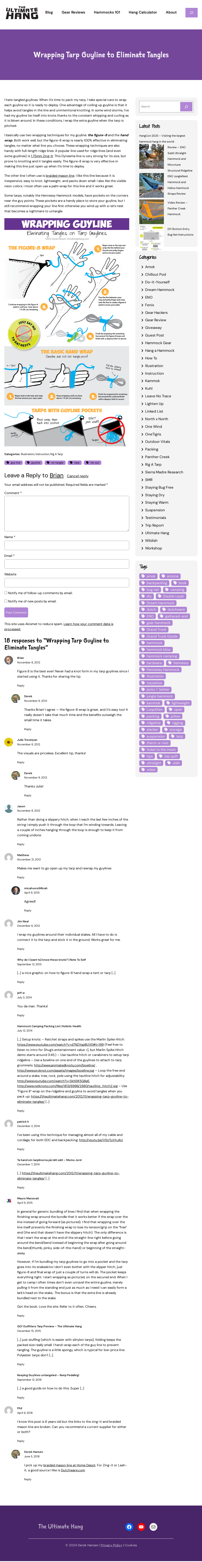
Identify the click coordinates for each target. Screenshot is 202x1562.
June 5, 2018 (32, 1457)
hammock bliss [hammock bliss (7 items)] (159, 649)
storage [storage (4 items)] (176, 729)
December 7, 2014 (28, 1165)
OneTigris (153, 434)
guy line (15, 462)
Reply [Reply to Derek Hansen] (27, 1480)
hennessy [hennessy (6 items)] (181, 663)
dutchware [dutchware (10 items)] (176, 609)
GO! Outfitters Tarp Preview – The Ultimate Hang (49, 1327)
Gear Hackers (156, 312)
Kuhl (149, 388)
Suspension (155, 510)
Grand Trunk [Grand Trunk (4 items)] (156, 629)
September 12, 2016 (29, 1380)
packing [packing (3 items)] (153, 716)
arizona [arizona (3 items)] (172, 576)
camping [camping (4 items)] (177, 589)
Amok (150, 266)
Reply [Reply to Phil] (20, 1442)
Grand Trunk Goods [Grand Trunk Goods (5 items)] (162, 636)
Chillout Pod (155, 274)
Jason (21, 807)
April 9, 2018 (25, 1414)
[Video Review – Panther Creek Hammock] (151, 212)
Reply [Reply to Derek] (27, 730)
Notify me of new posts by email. (32, 601)
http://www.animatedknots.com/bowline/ (64, 1066)
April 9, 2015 (32, 894)
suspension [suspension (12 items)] (156, 736)
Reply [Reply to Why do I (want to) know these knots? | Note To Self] (20, 983)
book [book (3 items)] (183, 583)
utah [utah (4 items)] (176, 763)
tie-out (94, 462)
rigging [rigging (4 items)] (177, 723)
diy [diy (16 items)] (149, 596)
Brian (57, 475)
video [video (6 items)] (151, 769)
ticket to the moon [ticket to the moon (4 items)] (161, 749)
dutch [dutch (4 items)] (151, 609)
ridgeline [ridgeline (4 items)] (154, 723)
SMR (149, 479)
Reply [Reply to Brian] (20, 686)
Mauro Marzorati (28, 1199)
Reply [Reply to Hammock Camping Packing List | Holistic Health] (20, 1112)
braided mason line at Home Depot (69, 1466)
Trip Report (154, 525)
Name (9, 537)
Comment (13, 493)
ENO (149, 297)
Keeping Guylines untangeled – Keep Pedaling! (48, 1376)
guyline (35, 462)
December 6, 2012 (28, 927)
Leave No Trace (158, 396)
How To (151, 358)
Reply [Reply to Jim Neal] (20, 950)
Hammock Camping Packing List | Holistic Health (49, 1027)
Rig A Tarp (56, 454)
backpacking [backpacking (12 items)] (157, 583)
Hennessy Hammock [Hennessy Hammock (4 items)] (163, 669)
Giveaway (153, 327)
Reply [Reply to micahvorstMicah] (27, 911)
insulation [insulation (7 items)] (154, 683)
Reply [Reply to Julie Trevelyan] (20, 763)
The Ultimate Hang (60, 1527)
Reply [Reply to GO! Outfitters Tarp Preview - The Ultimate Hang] (20, 1365)
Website (10, 574)
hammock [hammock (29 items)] (154, 643)
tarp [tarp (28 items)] (179, 736)
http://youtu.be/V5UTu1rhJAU (101, 1141)
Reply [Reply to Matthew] (20, 878)
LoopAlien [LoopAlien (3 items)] (155, 709)
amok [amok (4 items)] (151, 576)
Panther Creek (157, 456)
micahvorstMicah (36, 889)
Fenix (149, 305)
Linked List (154, 411)
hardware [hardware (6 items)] (154, 663)
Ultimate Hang (157, 532)
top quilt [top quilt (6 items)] (171, 756)
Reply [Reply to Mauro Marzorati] (20, 1316)
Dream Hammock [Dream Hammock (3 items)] (160, 603)
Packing (151, 449)
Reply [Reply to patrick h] (20, 1150)
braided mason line (60, 175)
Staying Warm (156, 502)
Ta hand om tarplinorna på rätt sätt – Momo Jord (49, 1161)
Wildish (151, 540)
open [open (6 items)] (178, 709)
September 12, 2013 (29, 965)
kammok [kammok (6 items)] (153, 703)
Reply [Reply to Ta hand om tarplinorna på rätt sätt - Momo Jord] (20, 1188)
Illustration (27, 454)
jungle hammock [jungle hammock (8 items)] (160, 696)
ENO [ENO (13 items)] (150, 616)
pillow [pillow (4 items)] (175, 716)
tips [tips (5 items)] (150, 756)
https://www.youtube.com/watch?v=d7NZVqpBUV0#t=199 (60, 1045)
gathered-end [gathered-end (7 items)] (176, 616)
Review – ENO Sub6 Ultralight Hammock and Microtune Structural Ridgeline (180, 158)
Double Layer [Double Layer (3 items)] (173, 596)
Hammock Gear (158, 342)
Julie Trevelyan (27, 741)
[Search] (186, 106)
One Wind (153, 426)
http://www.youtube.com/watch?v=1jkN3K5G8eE (53, 1082)
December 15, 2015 (29, 1332)
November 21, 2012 (29, 860)
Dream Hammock (159, 289)
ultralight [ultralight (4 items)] (154, 763)
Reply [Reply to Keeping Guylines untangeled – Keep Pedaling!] (20, 1398)
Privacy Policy (111, 1546)
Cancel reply (77, 476)
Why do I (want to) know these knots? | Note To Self (51, 961)
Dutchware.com (73, 1471)
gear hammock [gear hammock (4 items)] (158, 622)
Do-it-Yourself (157, 282)
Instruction (42, 454)
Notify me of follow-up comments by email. (40, 593)
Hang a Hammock (159, 350)
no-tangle (57, 462)
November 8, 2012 (28, 663)
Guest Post (154, 335)
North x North (156, 418)
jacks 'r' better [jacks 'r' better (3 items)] (158, 689)
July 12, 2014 (24, 1031)
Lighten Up (154, 403)
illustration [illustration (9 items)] (155, 676)
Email (9, 556)
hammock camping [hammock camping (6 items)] (162, 656)
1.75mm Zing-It (42, 156)
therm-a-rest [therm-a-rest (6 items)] (157, 743)
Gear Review (155, 320)
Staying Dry (155, 495)
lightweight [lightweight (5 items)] (180, 703)
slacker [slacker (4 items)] (152, 729)
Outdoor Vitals (157, 441)
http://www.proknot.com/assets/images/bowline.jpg (55, 1071)
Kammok (152, 380)
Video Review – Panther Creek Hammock (178, 208)
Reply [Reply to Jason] (20, 845)
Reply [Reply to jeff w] (20, 1016)
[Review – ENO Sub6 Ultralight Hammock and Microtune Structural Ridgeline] (151, 157)
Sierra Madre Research (164, 472)
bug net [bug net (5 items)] (153, 589)
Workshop (153, 548)
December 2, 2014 (28, 1127)
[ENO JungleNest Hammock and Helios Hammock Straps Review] (151, 186)
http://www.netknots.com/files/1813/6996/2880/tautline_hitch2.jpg (67, 1087)
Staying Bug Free (159, 487)
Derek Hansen (33, 1453)
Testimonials (155, 517)
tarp (77, 462)
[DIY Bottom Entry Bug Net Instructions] (151, 239)
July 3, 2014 (24, 998)
